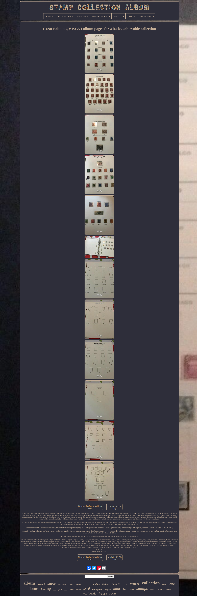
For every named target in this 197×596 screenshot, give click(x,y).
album (29, 583)
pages (51, 583)
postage (116, 583)
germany (87, 585)
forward (41, 584)
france (103, 593)
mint (116, 588)
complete (97, 589)
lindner (168, 590)
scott (112, 593)
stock (65, 590)
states (78, 589)
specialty (79, 584)
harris (132, 590)
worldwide (89, 593)
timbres (105, 584)
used (86, 589)
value (71, 584)
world (172, 583)
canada (160, 589)
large (164, 584)
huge (71, 590)
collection (151, 583)
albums (33, 588)
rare (54, 590)
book (152, 589)
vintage (134, 583)
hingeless (108, 590)
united (125, 584)
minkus (96, 584)
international (62, 584)
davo (125, 589)
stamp (46, 588)
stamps (142, 588)
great (60, 590)
